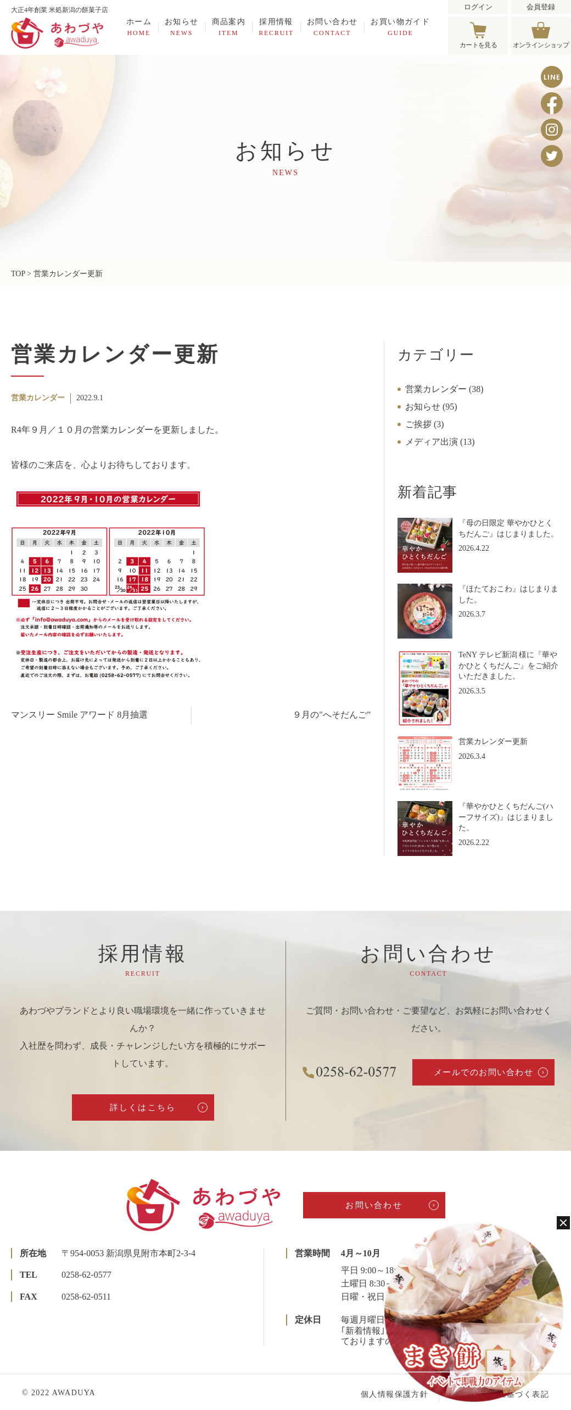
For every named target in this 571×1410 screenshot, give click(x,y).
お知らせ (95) (431, 406)
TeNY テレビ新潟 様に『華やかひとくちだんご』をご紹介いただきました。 (508, 665)
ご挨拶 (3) (424, 424)
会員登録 (541, 7)
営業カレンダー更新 (493, 741)
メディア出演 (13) (440, 441)
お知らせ (182, 27)
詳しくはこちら (143, 1107)
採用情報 (276, 27)
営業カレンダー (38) (444, 389)
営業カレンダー (38, 398)
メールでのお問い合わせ (484, 1072)
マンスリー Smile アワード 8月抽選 (79, 714)
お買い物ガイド (400, 27)
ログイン (478, 7)
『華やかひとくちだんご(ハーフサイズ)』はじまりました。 (505, 817)
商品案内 (229, 27)
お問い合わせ (332, 27)
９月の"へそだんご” (332, 714)
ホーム (139, 27)
